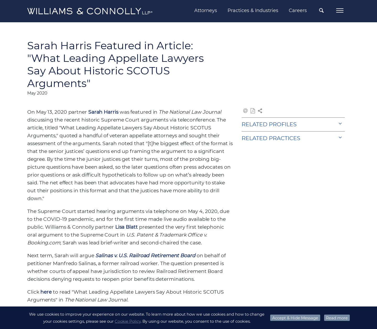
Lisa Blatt (126, 227)
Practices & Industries (253, 10)
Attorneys (205, 10)
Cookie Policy (128, 321)
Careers (298, 10)
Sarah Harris (103, 112)
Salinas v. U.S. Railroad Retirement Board (145, 256)
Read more (337, 317)
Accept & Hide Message (295, 317)
